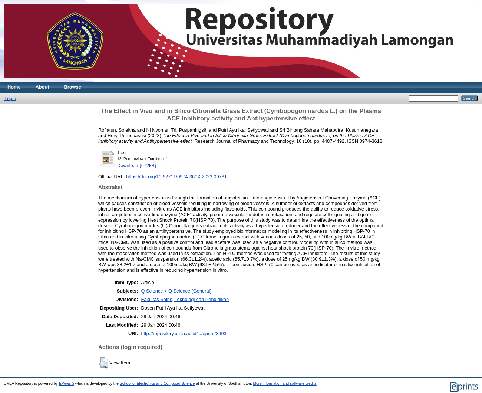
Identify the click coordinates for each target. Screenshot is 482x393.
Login (10, 98)
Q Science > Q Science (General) (176, 291)
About (42, 87)
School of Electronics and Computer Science (157, 384)
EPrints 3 (66, 384)
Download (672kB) (136, 165)
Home (14, 87)
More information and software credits (284, 384)
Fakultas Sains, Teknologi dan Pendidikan (185, 299)
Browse (72, 87)
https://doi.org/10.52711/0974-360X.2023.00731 (176, 176)
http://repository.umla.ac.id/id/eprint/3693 (183, 333)
